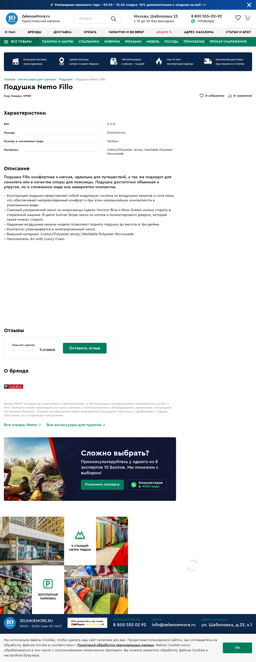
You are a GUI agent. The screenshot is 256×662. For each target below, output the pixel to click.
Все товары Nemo (20, 425)
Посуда (171, 41)
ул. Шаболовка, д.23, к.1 (226, 625)
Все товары (21, 41)
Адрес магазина (199, 32)
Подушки (65, 79)
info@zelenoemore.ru (174, 625)
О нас (10, 32)
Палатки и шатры (58, 41)
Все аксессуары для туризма (74, 425)
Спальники (89, 41)
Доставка (62, 32)
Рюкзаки (133, 41)
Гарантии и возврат (126, 32)
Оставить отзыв (84, 348)
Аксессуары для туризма (37, 79)
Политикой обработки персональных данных (115, 645)
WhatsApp (206, 21)
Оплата (90, 32)
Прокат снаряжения (228, 41)
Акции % (164, 32)
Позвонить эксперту (102, 484)
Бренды (34, 32)
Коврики (112, 41)
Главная (9, 79)
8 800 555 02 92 (129, 625)
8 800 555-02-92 (206, 16)
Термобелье (194, 41)
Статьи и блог (238, 32)
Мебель (153, 41)
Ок (237, 647)
